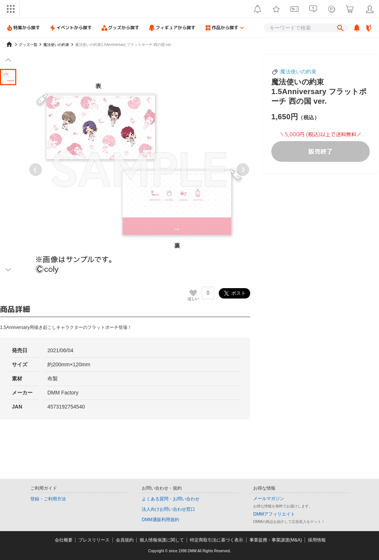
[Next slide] (242, 169)
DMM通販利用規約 (160, 519)
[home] (9, 44)
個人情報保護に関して (162, 540)
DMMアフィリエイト (274, 514)
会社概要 (64, 540)
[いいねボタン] (193, 293)
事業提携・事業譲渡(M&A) (275, 540)
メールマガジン (268, 498)
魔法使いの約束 (298, 71)
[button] (8, 77)
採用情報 (317, 540)
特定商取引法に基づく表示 (216, 540)
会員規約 (125, 540)
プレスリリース (94, 540)
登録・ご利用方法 (48, 498)
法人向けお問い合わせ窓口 (168, 509)
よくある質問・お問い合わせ (170, 498)
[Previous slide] (35, 169)
